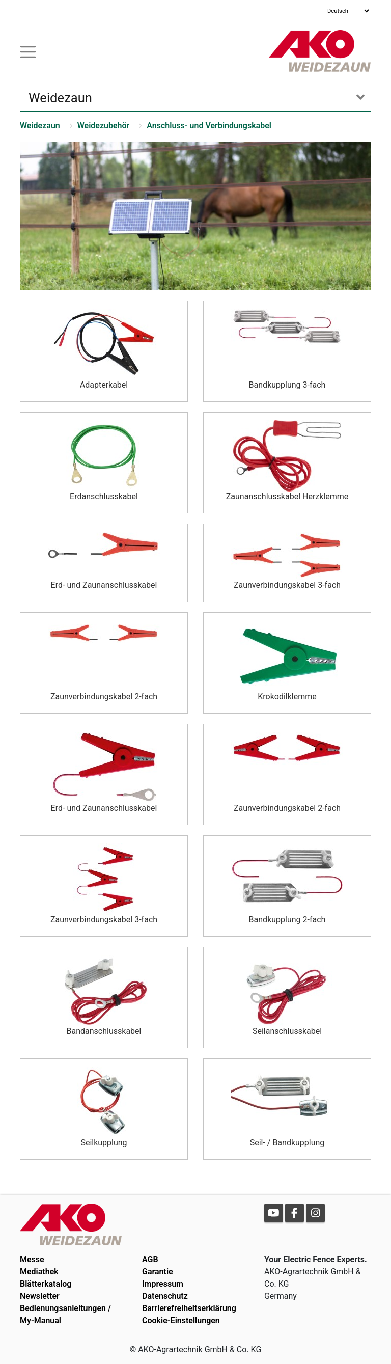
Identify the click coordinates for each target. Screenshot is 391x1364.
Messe (32, 1259)
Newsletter (40, 1296)
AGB (150, 1259)
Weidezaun (40, 125)
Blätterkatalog (45, 1284)
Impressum (162, 1284)
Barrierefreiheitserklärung (189, 1308)
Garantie (157, 1271)
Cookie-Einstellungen (181, 1320)
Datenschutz (165, 1296)
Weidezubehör (103, 125)
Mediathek (39, 1271)
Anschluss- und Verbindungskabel (209, 125)
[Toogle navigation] (28, 51)
